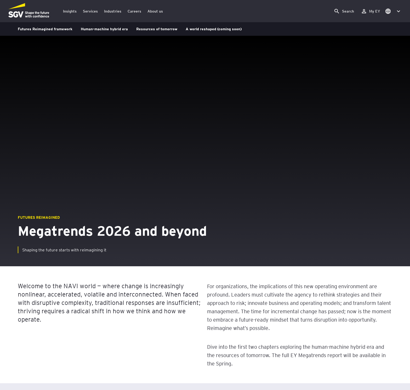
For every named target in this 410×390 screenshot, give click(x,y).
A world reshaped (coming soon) (214, 29)
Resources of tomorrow (156, 29)
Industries (112, 11)
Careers (134, 11)
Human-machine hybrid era (104, 29)
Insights (70, 11)
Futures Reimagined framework (45, 29)
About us (155, 11)
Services (90, 11)
